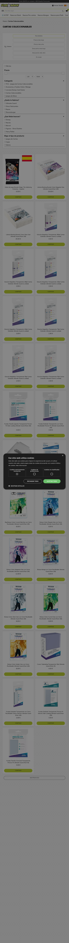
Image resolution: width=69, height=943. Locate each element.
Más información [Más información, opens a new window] (21, 465)
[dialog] (34, 471)
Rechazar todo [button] (32, 481)
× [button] (62, 455)
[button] (16, 486)
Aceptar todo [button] (52, 481)
